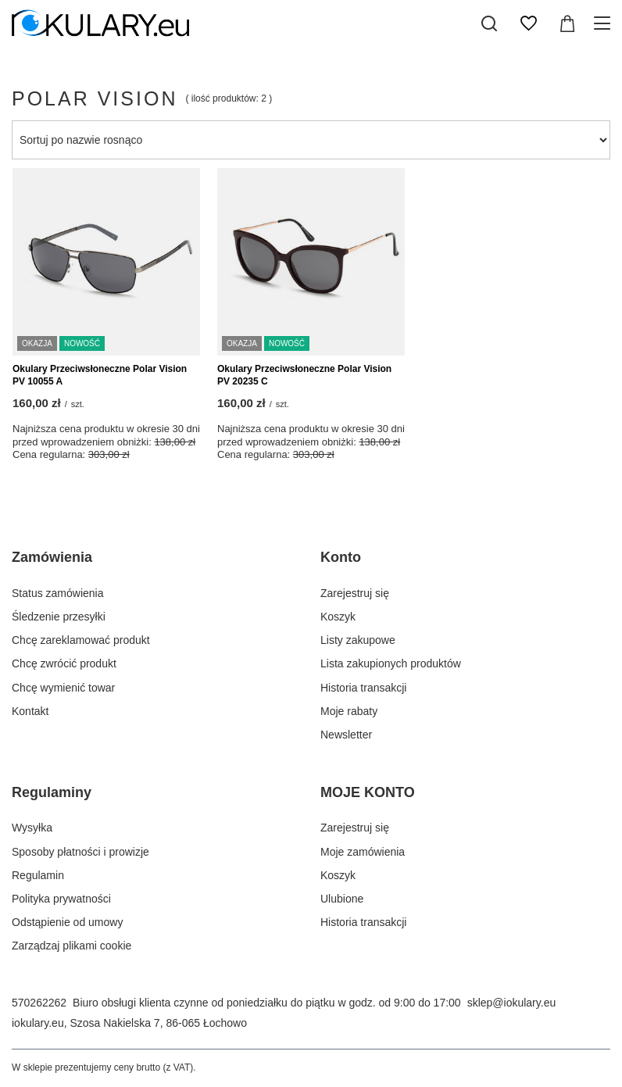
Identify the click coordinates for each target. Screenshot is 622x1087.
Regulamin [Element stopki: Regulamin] (38, 875)
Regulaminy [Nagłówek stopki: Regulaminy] (51, 792)
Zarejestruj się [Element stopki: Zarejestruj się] (354, 593)
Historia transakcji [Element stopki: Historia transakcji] (363, 687)
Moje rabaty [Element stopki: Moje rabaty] (348, 711)
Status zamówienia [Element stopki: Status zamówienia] (58, 593)
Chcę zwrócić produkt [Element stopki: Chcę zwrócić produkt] (64, 663)
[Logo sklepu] (100, 23)
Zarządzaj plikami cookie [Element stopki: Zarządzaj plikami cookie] (71, 945)
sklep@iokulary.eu (511, 1002)
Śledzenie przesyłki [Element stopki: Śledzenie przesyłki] (58, 616)
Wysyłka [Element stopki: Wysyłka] (32, 827)
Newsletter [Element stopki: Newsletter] (346, 734)
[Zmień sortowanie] (311, 139)
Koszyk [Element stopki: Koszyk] (338, 616)
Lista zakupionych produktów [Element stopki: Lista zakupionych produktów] (390, 663)
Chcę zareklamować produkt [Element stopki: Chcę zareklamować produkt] (81, 640)
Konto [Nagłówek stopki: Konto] (340, 557)
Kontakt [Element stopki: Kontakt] (30, 711)
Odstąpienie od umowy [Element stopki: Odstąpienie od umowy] (67, 922)
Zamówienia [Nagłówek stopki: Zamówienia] (52, 557)
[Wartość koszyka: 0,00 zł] (567, 23)
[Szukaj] (489, 23)
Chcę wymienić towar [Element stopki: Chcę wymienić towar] (63, 687)
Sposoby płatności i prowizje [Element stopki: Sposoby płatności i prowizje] (80, 852)
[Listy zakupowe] (528, 23)
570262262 (39, 1002)
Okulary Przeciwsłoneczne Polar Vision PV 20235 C (304, 375)
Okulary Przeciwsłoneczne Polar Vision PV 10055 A (100, 375)
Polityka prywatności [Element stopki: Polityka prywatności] (61, 898)
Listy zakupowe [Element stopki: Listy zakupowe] (357, 640)
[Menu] (604, 23)
